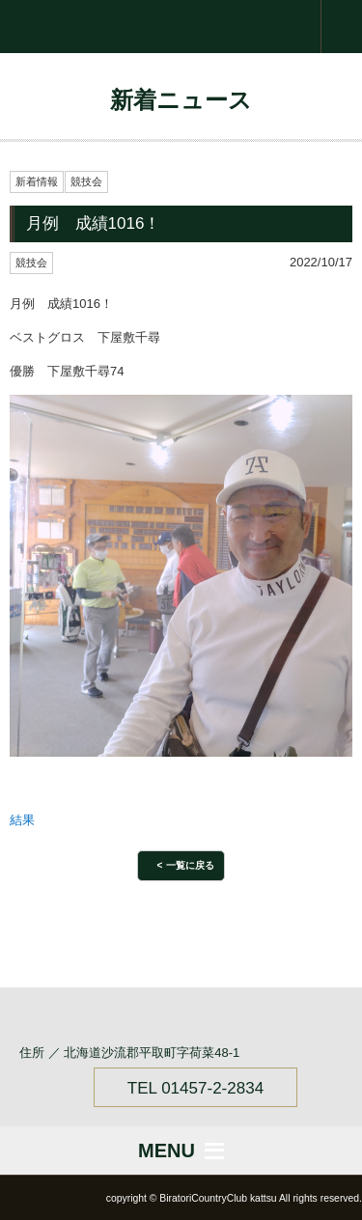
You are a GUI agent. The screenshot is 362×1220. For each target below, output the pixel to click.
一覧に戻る (190, 865)
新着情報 (36, 181)
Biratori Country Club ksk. (181, 26)
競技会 (86, 181)
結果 (22, 820)
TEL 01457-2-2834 (195, 1088)
